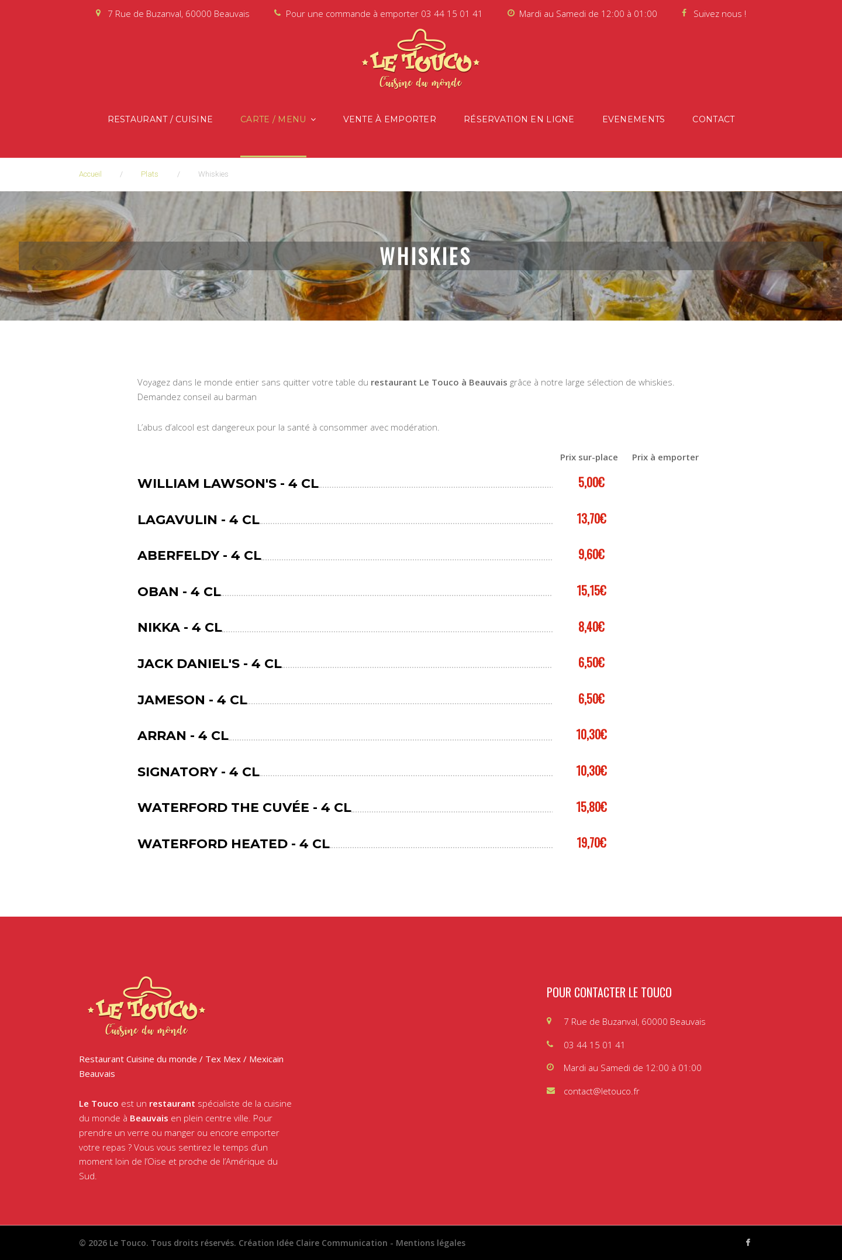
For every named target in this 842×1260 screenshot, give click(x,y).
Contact (713, 119)
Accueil (90, 174)
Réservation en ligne (519, 119)
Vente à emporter (389, 119)
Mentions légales (430, 1242)
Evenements (633, 119)
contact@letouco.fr (602, 1091)
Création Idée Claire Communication (313, 1242)
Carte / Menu (273, 119)
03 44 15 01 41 (452, 13)
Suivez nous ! (719, 13)
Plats (149, 174)
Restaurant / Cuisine (160, 119)
